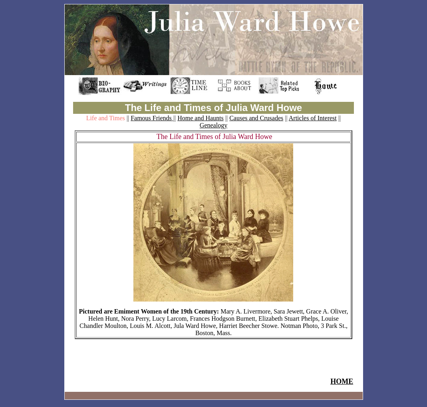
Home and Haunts (200, 118)
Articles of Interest (313, 118)
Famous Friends (152, 118)
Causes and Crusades (256, 118)
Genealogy (213, 125)
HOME (341, 381)
